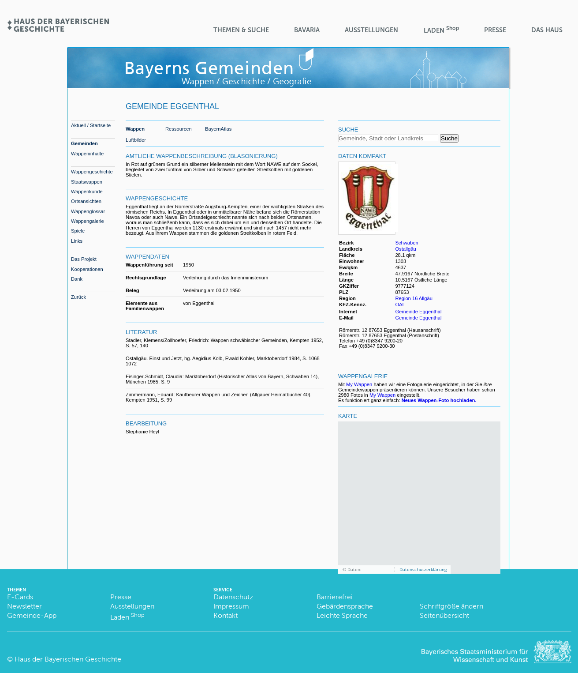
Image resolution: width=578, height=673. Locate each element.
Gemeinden (84, 143)
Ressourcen (178, 129)
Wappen (135, 129)
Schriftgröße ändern (451, 606)
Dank (76, 279)
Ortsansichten (86, 201)
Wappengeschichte (92, 171)
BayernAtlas (218, 129)
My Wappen (359, 384)
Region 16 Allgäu (414, 298)
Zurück (78, 297)
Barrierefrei (335, 597)
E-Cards (20, 597)
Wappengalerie (87, 221)
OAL (400, 304)
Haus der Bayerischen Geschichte (68, 659)
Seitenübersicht (444, 615)
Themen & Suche (241, 30)
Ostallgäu (405, 249)
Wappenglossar (88, 211)
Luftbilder (136, 140)
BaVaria (307, 30)
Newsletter (24, 606)
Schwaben (406, 242)
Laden (441, 29)
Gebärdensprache (345, 606)
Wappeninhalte (87, 153)
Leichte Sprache (342, 615)
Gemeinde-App (31, 615)
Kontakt (225, 615)
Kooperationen (87, 269)
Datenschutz (233, 597)
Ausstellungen (371, 30)
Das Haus (547, 30)
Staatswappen (86, 181)
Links (76, 241)
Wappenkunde (87, 191)
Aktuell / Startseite (91, 125)
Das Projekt (84, 259)
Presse (495, 30)
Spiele (78, 230)
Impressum (231, 606)
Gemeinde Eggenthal (418, 311)
